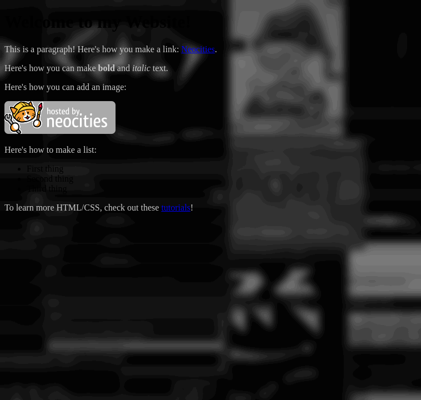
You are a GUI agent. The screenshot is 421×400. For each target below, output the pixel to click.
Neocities (197, 49)
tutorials (175, 207)
